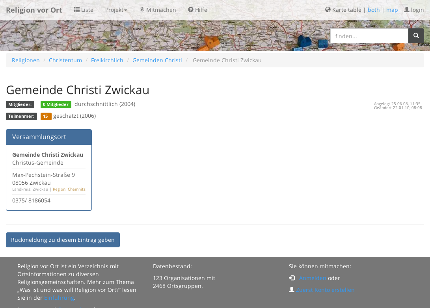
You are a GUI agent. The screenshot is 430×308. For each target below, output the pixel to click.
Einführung (59, 297)
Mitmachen (157, 9)
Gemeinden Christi (157, 60)
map (392, 9)
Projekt (116, 9)
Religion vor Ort (34, 10)
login (414, 9)
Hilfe (197, 9)
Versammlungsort (39, 136)
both (374, 9)
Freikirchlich (107, 60)
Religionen (26, 60)
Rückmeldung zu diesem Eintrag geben (63, 239)
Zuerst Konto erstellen (325, 289)
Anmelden (312, 278)
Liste (83, 9)
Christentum (65, 60)
